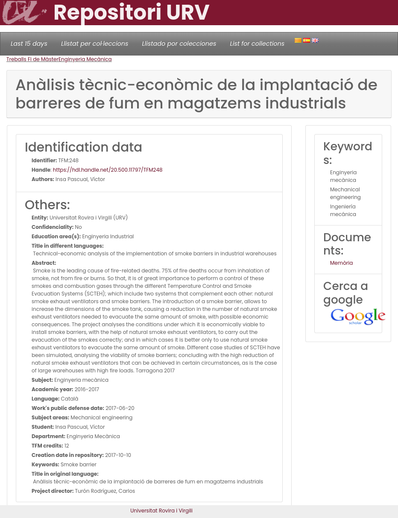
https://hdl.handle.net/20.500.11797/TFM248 (108, 169)
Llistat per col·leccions (95, 43)
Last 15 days (29, 43)
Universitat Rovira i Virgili (161, 510)
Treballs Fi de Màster (32, 59)
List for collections (257, 43)
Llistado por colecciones (179, 43)
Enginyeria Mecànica (85, 59)
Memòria (341, 262)
